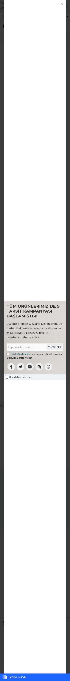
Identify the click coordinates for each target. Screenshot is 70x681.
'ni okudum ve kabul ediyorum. (35, 354)
